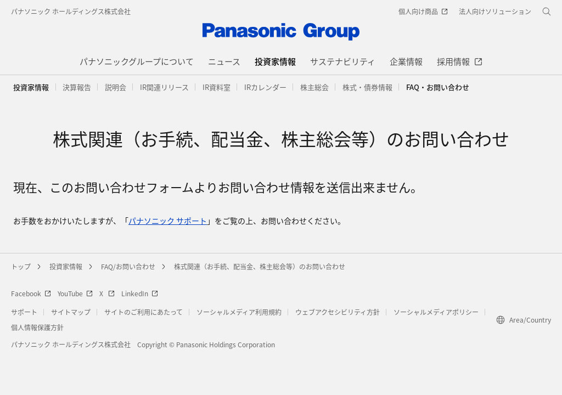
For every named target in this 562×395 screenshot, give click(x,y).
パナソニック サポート (167, 220)
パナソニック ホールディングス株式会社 (71, 11)
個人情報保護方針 (37, 327)
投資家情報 (31, 87)
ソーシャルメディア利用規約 (239, 312)
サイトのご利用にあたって (143, 312)
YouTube (75, 293)
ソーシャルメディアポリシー (436, 312)
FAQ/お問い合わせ (128, 266)
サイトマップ (71, 312)
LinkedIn (139, 293)
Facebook (31, 293)
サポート (24, 312)
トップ (21, 266)
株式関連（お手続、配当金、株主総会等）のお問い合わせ (259, 266)
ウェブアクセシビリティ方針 (337, 312)
